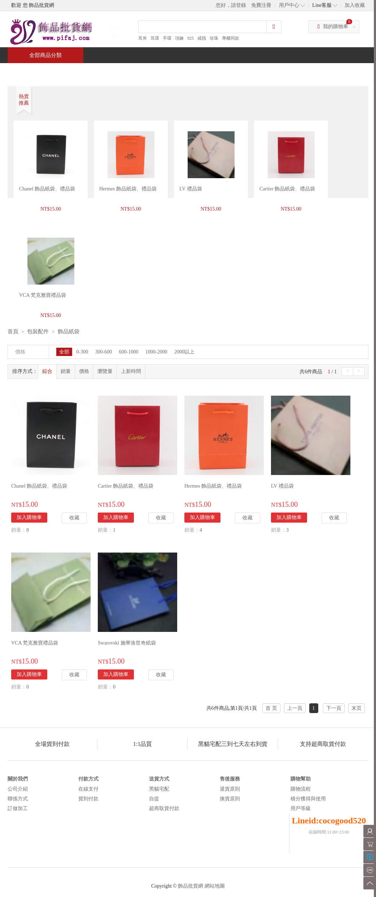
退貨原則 (230, 789)
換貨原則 (230, 798)
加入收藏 (355, 5)
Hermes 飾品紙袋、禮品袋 (128, 189)
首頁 (35, 71)
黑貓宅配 (159, 789)
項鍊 (179, 38)
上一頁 (294, 708)
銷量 (66, 371)
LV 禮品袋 (190, 189)
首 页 (271, 708)
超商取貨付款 (164, 808)
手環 (167, 38)
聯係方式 (18, 798)
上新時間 (131, 371)
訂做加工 (18, 808)
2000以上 (184, 352)
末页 (356, 708)
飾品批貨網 (190, 886)
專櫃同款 (230, 38)
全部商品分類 (45, 55)
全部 (64, 352)
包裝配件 (38, 331)
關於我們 (18, 779)
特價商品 (81, 71)
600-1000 (129, 352)
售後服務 (230, 779)
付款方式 (88, 779)
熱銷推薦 (185, 71)
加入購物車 (29, 517)
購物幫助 (300, 779)
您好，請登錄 (231, 5)
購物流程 (300, 789)
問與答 (286, 71)
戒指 (201, 38)
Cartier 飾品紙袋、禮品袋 (287, 189)
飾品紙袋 (68, 331)
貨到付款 (88, 798)
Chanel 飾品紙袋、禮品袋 (47, 189)
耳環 (154, 38)
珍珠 (214, 38)
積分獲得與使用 (308, 798)
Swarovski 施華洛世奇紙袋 (127, 643)
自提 (154, 798)
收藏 (74, 517)
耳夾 (142, 38)
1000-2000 (156, 352)
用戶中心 (289, 5)
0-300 (82, 352)
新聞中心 (237, 71)
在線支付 (88, 789)
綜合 (47, 371)
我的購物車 (335, 26)
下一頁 (333, 708)
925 (190, 38)
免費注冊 (261, 5)
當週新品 (133, 71)
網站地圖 (215, 886)
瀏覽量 (105, 371)
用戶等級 (300, 808)
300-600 (103, 352)
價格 (84, 371)
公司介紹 (18, 789)
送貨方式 (159, 779)
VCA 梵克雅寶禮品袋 (34, 643)
